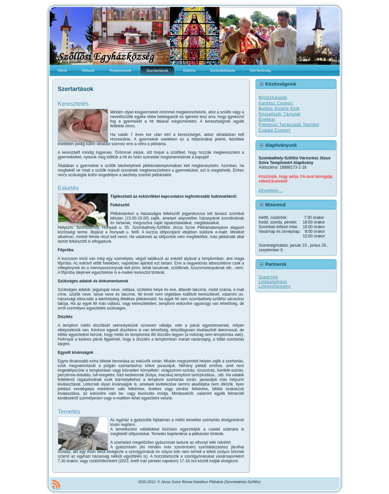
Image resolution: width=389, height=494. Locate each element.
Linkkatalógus (273, 281)
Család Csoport (275, 130)
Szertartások (76, 89)
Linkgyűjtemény (275, 286)
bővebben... (271, 190)
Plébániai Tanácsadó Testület (289, 124)
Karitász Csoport (276, 103)
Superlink (268, 277)
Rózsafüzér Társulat (279, 114)
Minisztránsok (273, 97)
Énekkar (267, 119)
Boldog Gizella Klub (279, 108)
